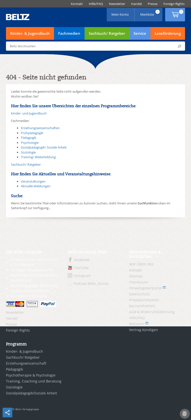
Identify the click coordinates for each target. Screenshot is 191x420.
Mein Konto (120, 13)
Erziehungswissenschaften (40, 128)
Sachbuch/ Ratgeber (107, 33)
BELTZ (18, 17)
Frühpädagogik (32, 133)
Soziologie (28, 152)
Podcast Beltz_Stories (91, 283)
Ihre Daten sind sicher (28, 296)
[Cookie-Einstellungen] (185, 414)
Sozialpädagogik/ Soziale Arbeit (44, 147)
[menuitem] (77, 4)
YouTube (81, 267)
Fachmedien (69, 33)
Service (140, 33)
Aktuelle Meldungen (35, 186)
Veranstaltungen (33, 181)
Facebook (81, 259)
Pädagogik (28, 137)
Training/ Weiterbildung (38, 157)
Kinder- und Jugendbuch (29, 113)
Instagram (82, 275)
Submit (179, 46)
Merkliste (150, 13)
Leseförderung (168, 33)
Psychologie (30, 142)
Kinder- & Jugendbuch (30, 33)
